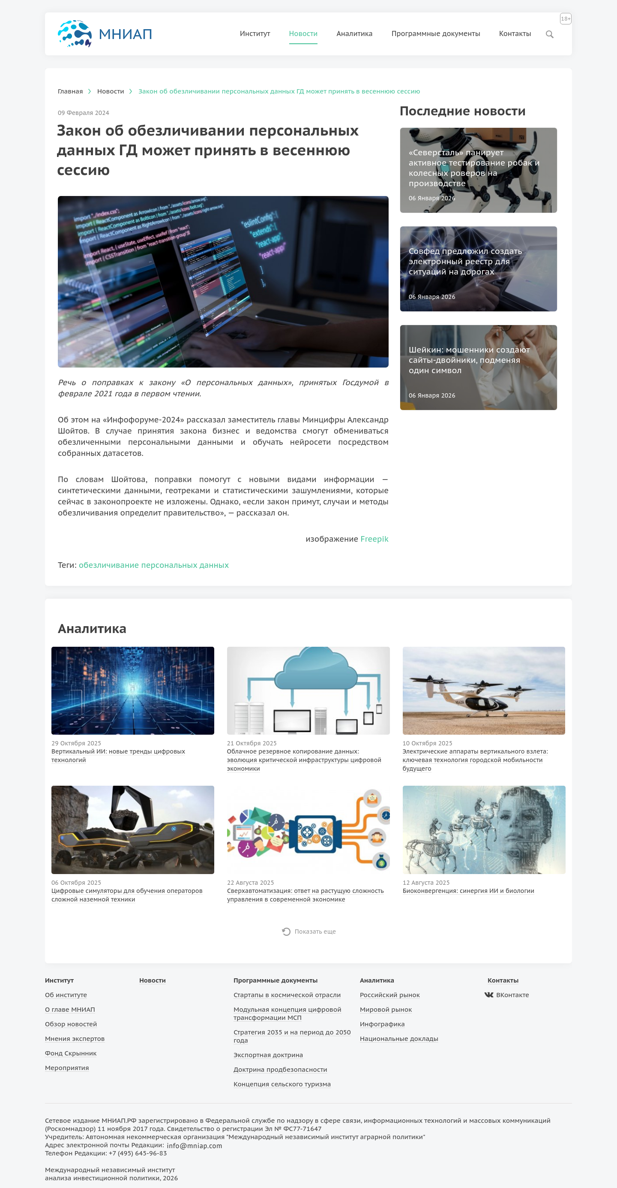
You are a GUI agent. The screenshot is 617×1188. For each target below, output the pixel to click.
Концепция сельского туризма (282, 1084)
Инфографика (382, 1024)
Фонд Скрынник (70, 1053)
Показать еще (315, 931)
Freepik (375, 539)
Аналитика (354, 33)
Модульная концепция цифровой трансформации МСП (287, 1013)
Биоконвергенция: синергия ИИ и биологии (468, 891)
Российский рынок (390, 995)
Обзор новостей (71, 1024)
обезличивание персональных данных (154, 565)
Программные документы (436, 33)
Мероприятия (67, 1068)
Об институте (66, 995)
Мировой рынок (386, 1009)
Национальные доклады (399, 1038)
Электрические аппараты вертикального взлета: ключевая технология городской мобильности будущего (475, 760)
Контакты (515, 33)
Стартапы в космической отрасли (287, 995)
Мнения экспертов (75, 1038)
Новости (303, 33)
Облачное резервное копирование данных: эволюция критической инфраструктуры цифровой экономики (304, 760)
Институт (255, 33)
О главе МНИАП (70, 1009)
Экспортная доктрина (268, 1055)
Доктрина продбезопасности (280, 1069)
